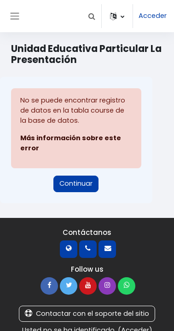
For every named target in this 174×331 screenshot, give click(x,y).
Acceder (153, 15)
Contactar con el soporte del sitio (87, 313)
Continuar (76, 183)
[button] (91, 16)
